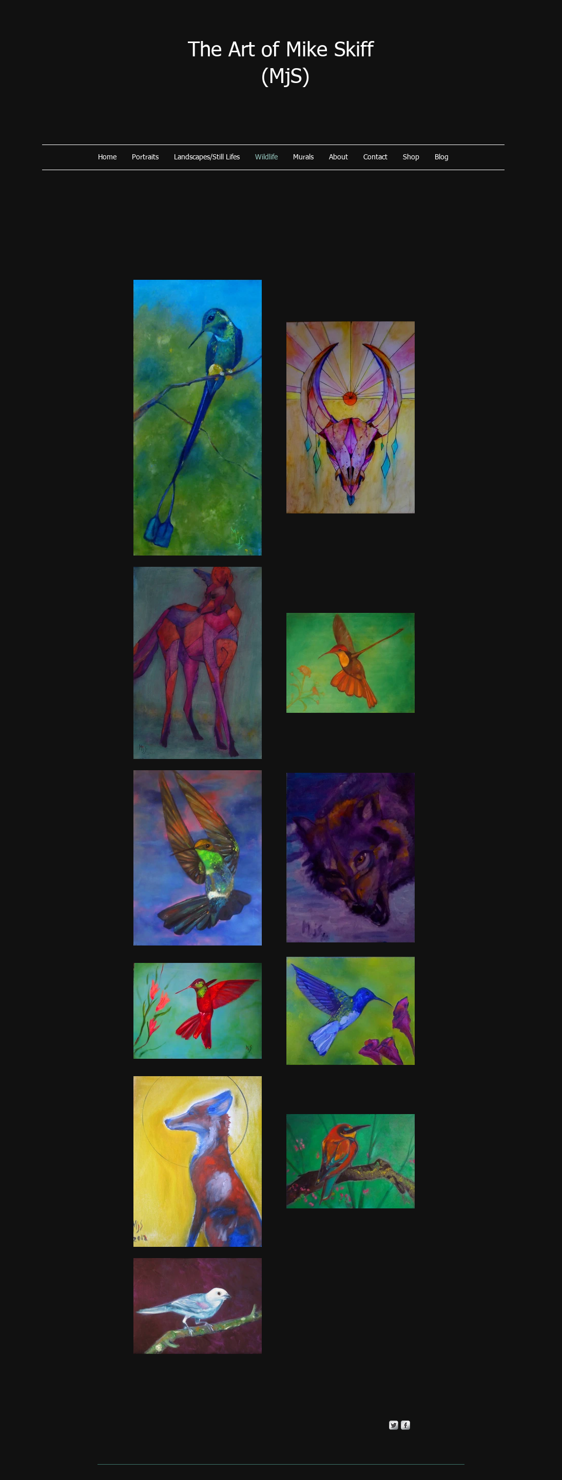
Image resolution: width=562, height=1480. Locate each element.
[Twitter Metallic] (393, 1425)
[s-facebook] (405, 1425)
